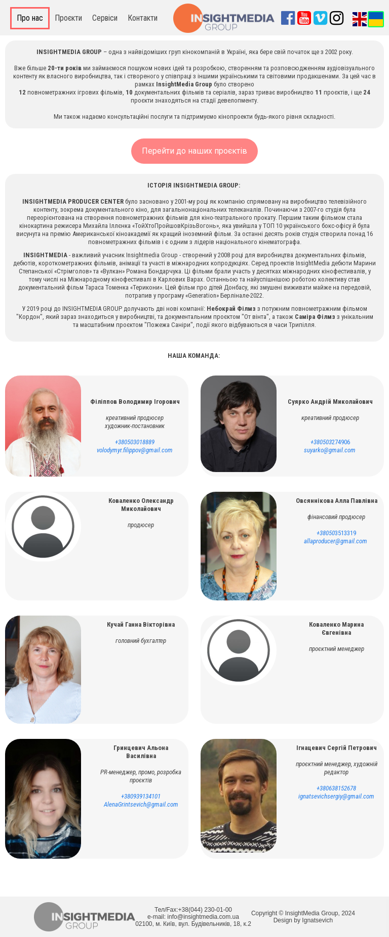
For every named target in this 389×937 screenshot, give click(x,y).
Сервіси (105, 18)
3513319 (336, 533)
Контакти (143, 18)
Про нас (30, 18)
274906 (330, 442)
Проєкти (68, 18)
